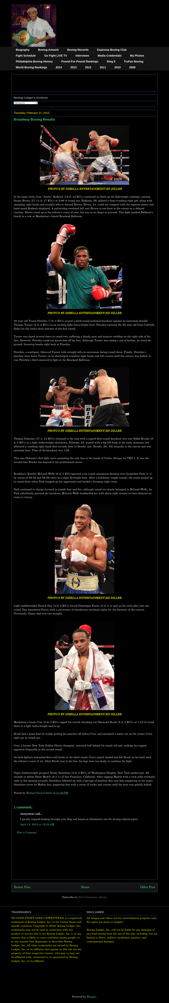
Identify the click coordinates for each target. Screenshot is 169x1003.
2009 (132, 67)
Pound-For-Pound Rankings (79, 61)
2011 (103, 67)
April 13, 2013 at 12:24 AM (37, 824)
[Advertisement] (84, 859)
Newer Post (22, 887)
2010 (117, 67)
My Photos (137, 55)
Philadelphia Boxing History (34, 61)
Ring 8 (111, 61)
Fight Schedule (26, 55)
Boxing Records (78, 49)
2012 (88, 67)
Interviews (82, 55)
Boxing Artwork (48, 49)
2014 (59, 67)
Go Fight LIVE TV (55, 55)
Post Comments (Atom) (93, 897)
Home (85, 887)
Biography (23, 49)
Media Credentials (110, 55)
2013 (73, 67)
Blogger (91, 996)
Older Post (147, 887)
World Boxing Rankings (31, 67)
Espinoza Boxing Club (111, 49)
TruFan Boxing (133, 61)
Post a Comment (27, 832)
